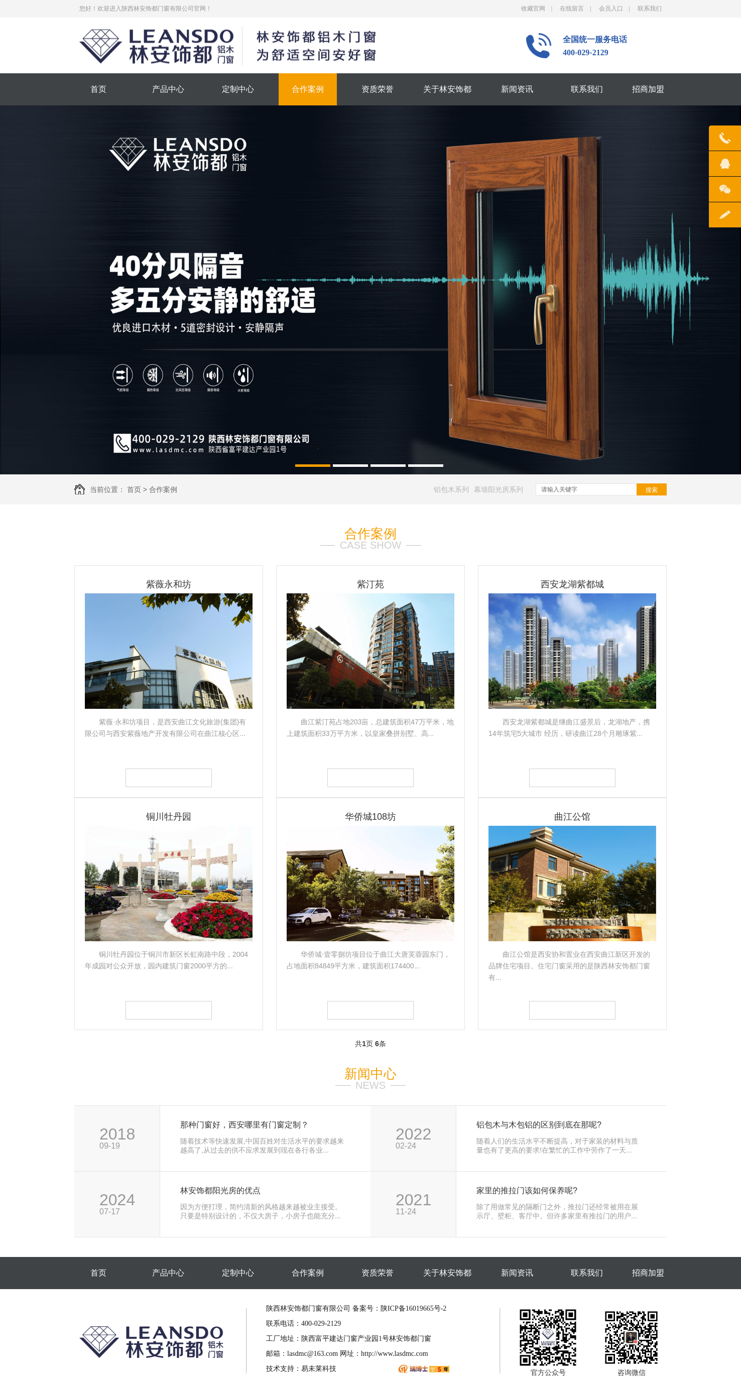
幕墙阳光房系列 (498, 489)
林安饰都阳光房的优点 (220, 1191)
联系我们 (650, 8)
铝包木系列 (451, 489)
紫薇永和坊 (168, 584)
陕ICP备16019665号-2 (413, 1308)
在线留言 (572, 8)
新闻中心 (370, 1073)
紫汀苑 (370, 584)
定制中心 (238, 89)
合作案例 (308, 89)
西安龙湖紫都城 (572, 584)
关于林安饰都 (447, 89)
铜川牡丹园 (168, 817)
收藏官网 (533, 8)
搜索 (652, 489)
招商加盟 (648, 89)
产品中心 (168, 89)
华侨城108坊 (370, 817)
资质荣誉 (377, 89)
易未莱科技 (318, 1368)
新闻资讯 (517, 89)
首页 (98, 89)
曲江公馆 (572, 817)
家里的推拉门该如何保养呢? (526, 1191)
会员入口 (611, 8)
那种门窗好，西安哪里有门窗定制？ (244, 1125)
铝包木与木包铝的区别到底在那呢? (538, 1125)
